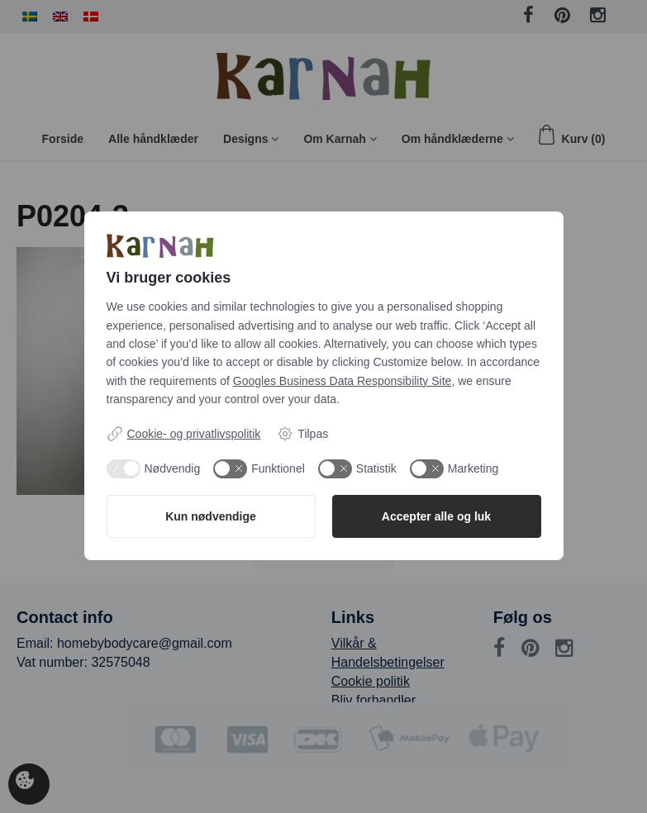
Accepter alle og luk (436, 516)
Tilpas (302, 434)
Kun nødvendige (210, 516)
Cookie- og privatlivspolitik (184, 434)
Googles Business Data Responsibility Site (342, 380)
